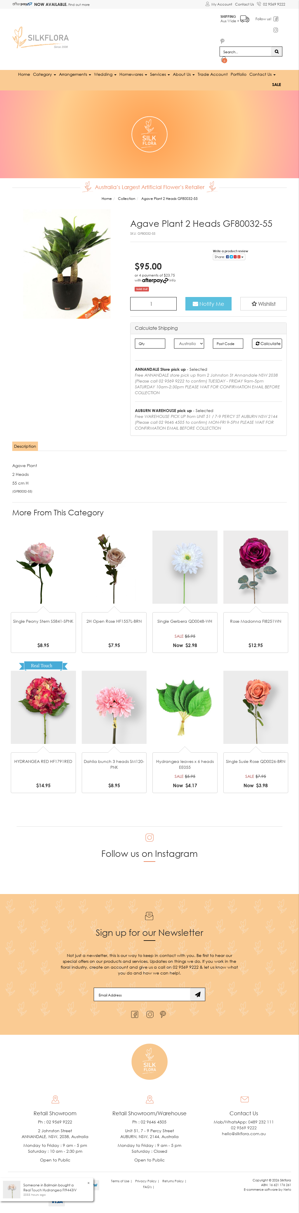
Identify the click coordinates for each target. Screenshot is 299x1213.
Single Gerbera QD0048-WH (184, 621)
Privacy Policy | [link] (147, 1181)
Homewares (133, 74)
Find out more (78, 4)
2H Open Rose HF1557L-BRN (114, 621)
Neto (287, 1189)
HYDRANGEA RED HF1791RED (43, 761)
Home (24, 74)
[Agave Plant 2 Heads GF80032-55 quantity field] (153, 303)
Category (44, 74)
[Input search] (245, 51)
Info (172, 280)
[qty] (150, 344)
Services (160, 74)
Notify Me (208, 304)
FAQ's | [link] (148, 1187)
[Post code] (228, 344)
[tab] (25, 446)
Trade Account (213, 74)
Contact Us (244, 4)
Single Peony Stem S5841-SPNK (43, 621)
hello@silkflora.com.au (244, 1133)
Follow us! (263, 19)
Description (25, 446)
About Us (184, 74)
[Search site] (276, 51)
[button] (263, 303)
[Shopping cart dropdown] (224, 60)
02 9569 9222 (271, 3)
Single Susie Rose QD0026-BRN (255, 761)
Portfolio (238, 74)
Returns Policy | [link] (174, 1181)
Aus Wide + (234, 17)
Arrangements (75, 74)
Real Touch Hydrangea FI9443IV (50, 1190)
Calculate (268, 343)
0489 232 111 (261, 1121)
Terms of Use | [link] (121, 1181)
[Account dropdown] (219, 4)
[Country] (189, 344)
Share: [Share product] (229, 257)
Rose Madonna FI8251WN (255, 621)
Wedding (105, 74)
